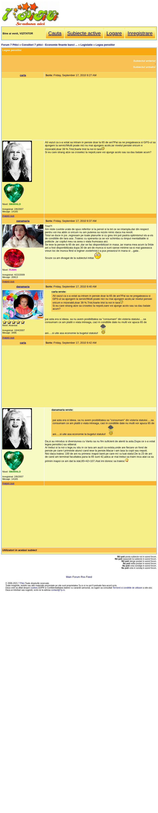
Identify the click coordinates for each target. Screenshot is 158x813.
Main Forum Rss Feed (79, 576)
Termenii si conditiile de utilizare (127, 588)
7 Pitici (21, 583)
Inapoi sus (8, 215)
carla (23, 75)
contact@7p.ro (58, 590)
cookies (34, 588)
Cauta (55, 33)
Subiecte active (84, 33)
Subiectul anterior (144, 60)
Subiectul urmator (144, 67)
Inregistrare (140, 33)
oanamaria (22, 220)
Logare (114, 33)
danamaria (22, 286)
